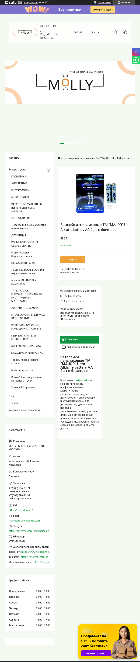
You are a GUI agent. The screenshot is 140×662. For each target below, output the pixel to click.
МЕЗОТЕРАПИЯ (20, 197)
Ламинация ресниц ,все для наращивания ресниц (27, 272)
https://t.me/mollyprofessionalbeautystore (30, 531)
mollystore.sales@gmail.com (25, 520)
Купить (73, 259)
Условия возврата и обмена (25, 410)
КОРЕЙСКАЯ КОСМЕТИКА (26, 346)
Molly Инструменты (22, 370)
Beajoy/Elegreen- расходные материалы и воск (27, 379)
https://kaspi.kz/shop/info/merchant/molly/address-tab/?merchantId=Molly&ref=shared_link (42, 562)
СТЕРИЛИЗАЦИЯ (20, 218)
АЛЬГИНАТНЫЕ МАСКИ (24, 308)
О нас (12, 396)
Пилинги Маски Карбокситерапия (21, 254)
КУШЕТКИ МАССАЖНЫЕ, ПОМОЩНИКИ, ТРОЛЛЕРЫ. (26, 327)
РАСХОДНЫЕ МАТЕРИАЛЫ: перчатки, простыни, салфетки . (27, 207)
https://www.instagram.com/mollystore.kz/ (36, 551)
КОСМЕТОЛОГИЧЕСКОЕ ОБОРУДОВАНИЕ (25, 244)
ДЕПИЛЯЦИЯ (18, 235)
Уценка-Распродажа (23, 387)
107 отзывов (104, 2)
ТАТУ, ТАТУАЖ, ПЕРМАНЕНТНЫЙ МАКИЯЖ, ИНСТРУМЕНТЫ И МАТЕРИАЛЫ (27, 295)
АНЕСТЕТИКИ (19, 183)
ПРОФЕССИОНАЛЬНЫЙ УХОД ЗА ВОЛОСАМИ (28, 316)
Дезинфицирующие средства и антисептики (28, 227)
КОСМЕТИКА (18, 176)
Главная (77, 32)
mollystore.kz (81, 380)
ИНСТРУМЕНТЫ (20, 190)
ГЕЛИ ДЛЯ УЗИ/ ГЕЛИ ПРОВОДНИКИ (23, 337)
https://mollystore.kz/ (21, 510)
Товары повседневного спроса (24, 361)
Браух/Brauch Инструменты (27, 353)
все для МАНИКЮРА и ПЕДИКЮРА (24, 282)
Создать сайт (31, 2)
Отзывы (13, 403)
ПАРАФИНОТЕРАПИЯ (23, 263)
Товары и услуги (18, 169)
